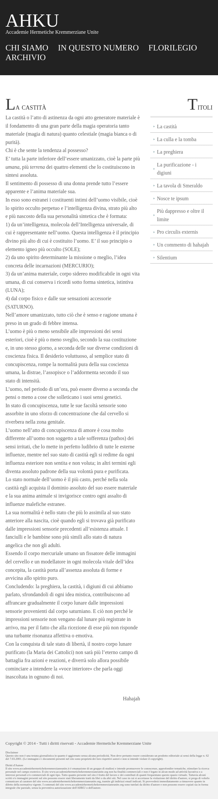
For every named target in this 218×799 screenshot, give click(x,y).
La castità (167, 126)
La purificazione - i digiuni (176, 169)
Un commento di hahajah (183, 244)
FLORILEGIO (172, 47)
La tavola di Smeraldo (180, 185)
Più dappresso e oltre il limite (180, 215)
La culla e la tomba (176, 139)
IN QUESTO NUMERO (98, 47)
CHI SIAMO (26, 47)
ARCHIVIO (25, 57)
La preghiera (170, 152)
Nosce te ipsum (173, 198)
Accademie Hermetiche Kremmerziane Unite (114, 743)
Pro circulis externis (177, 232)
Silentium (167, 257)
